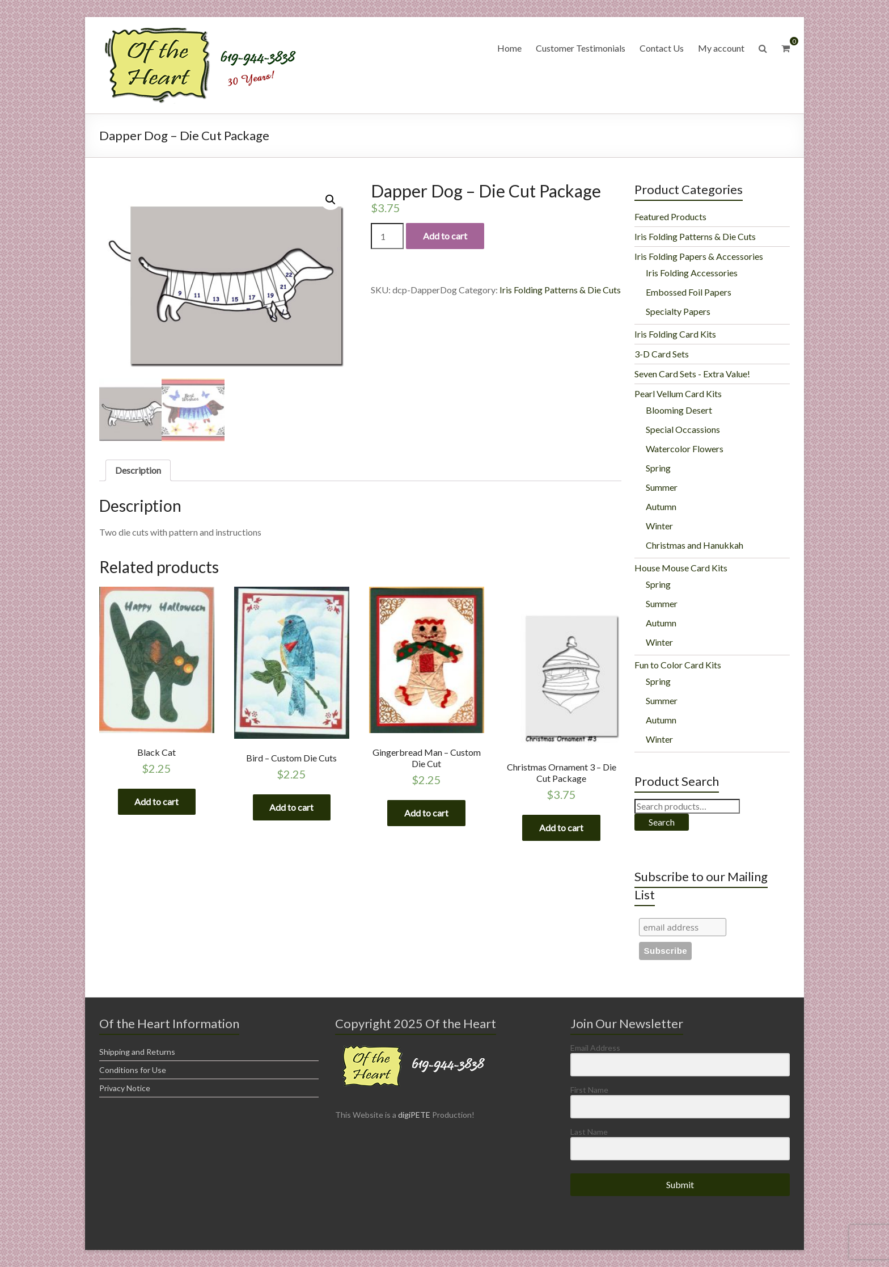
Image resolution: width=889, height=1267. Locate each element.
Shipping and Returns (137, 1051)
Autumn (661, 506)
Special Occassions (683, 429)
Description (138, 470)
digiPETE (414, 1114)
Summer (662, 487)
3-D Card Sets (661, 353)
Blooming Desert (679, 410)
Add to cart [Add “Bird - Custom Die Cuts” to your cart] (291, 807)
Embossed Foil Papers (688, 292)
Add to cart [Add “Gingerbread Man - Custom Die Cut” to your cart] (426, 812)
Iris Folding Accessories (692, 272)
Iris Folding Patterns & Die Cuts (560, 289)
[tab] (138, 470)
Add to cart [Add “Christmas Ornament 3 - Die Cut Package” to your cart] (561, 827)
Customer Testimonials (580, 48)
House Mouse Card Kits (680, 567)
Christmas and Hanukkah (694, 545)
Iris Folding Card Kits (675, 334)
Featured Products (670, 216)
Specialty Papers (678, 311)
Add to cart (445, 235)
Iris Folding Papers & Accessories (698, 256)
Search (662, 821)
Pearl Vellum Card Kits (678, 393)
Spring (658, 467)
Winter (659, 525)
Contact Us (662, 48)
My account (721, 48)
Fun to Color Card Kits (677, 664)
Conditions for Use (132, 1070)
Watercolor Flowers (684, 448)
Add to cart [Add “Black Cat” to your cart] (156, 801)
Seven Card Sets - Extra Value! (692, 373)
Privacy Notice (124, 1088)
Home (509, 48)
